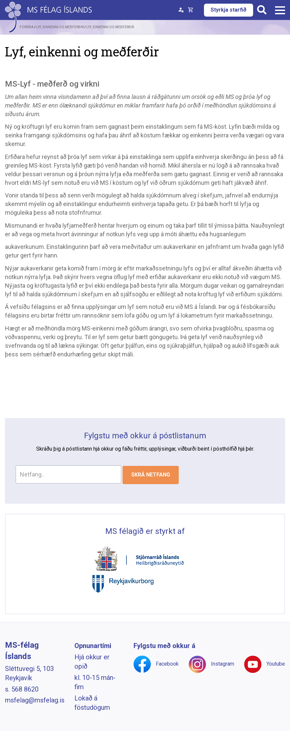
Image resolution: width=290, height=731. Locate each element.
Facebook (167, 664)
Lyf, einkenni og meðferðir (110, 27)
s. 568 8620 (22, 689)
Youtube (275, 664)
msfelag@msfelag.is (34, 700)
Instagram (222, 664)
